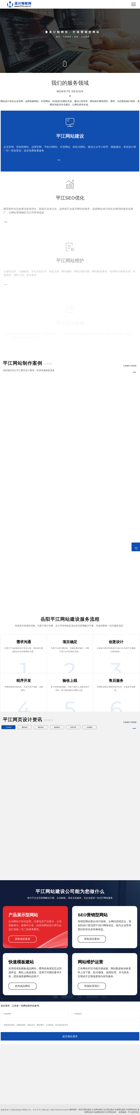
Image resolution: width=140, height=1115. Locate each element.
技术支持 (73, 727)
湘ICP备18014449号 (60, 1110)
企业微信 (89, 727)
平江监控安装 (133, 1112)
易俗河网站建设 (85, 1110)
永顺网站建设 (120, 1110)
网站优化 (41, 727)
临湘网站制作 (99, 1112)
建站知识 (24, 727)
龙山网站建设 (108, 1110)
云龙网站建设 (97, 1110)
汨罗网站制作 (110, 1112)
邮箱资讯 (57, 727)
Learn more (130, 369)
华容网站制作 (131, 1110)
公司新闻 (8, 727)
